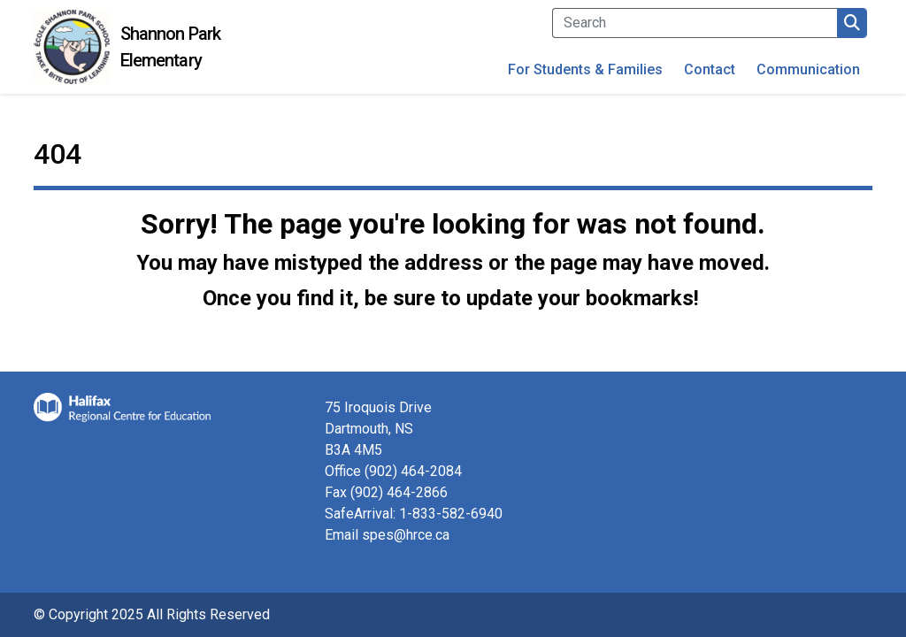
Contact (709, 69)
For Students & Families (585, 69)
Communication (808, 69)
